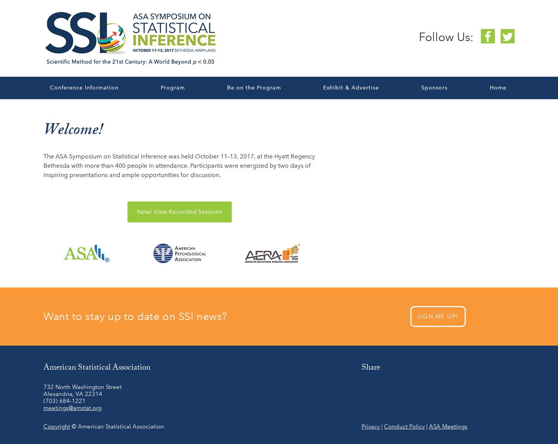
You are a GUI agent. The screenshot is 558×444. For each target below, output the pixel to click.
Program (173, 87)
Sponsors (434, 87)
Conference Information (84, 87)
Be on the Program (254, 87)
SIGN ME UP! (438, 316)
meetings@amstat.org (72, 407)
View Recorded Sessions (179, 211)
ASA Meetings (448, 426)
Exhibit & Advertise (351, 87)
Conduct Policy (404, 426)
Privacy (371, 426)
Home (498, 87)
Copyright (56, 426)
